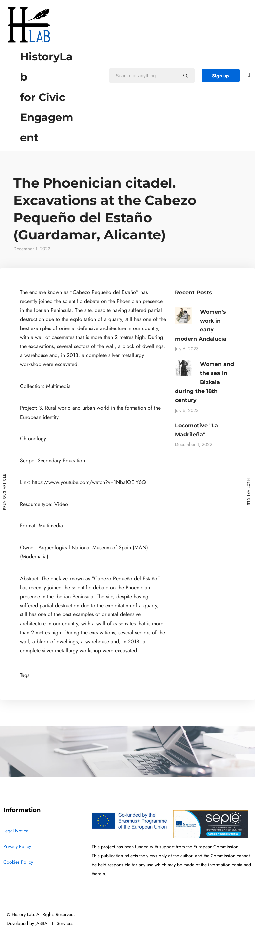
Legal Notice (15, 831)
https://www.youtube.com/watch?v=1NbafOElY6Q (89, 482)
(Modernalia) (34, 556)
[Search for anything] (186, 75)
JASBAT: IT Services (54, 923)
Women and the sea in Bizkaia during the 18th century (204, 382)
